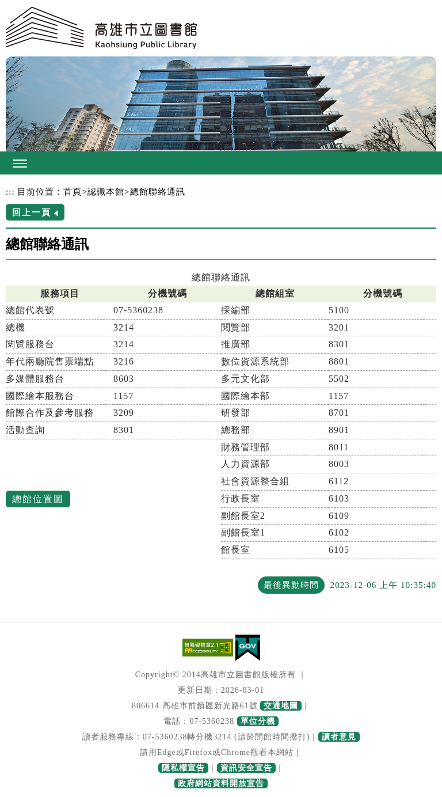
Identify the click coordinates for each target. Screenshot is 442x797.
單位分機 (258, 721)
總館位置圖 (38, 499)
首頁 (72, 191)
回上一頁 (31, 212)
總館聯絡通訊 (157, 191)
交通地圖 (281, 705)
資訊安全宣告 (246, 768)
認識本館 (105, 191)
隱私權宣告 (183, 768)
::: (10, 191)
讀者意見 (339, 737)
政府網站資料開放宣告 (221, 783)
